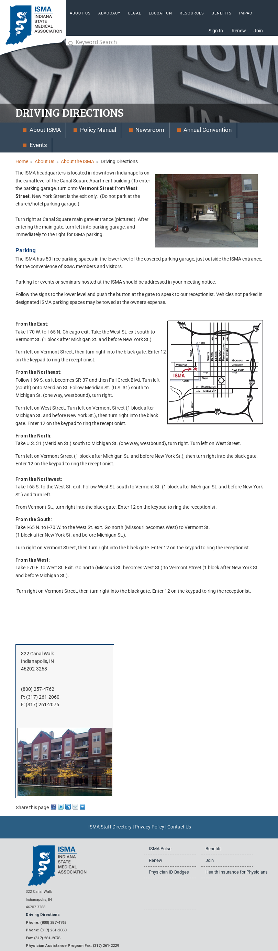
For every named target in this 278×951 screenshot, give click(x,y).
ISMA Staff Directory (110, 827)
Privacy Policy (149, 827)
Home (21, 161)
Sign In (216, 30)
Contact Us (179, 827)
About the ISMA (77, 161)
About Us (44, 161)
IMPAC (245, 13)
